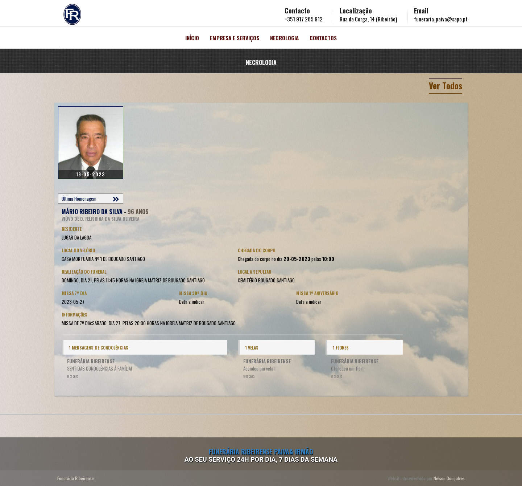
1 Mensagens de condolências (98, 347)
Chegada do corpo (256, 250)
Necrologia (284, 38)
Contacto (297, 10)
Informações (74, 314)
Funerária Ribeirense (75, 478)
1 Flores (341, 347)
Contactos (323, 38)
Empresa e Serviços (234, 38)
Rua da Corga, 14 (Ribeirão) (368, 19)
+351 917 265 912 (304, 19)
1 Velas (251, 347)
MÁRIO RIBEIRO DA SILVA (92, 211)
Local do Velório (78, 250)
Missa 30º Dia (193, 293)
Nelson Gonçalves (449, 478)
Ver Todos (444, 85)
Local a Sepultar (254, 272)
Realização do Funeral (84, 272)
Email (421, 10)
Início (192, 38)
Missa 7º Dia (74, 293)
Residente (72, 229)
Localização (356, 10)
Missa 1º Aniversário (317, 293)
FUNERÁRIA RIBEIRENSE (91, 361)
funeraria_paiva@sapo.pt (441, 19)
